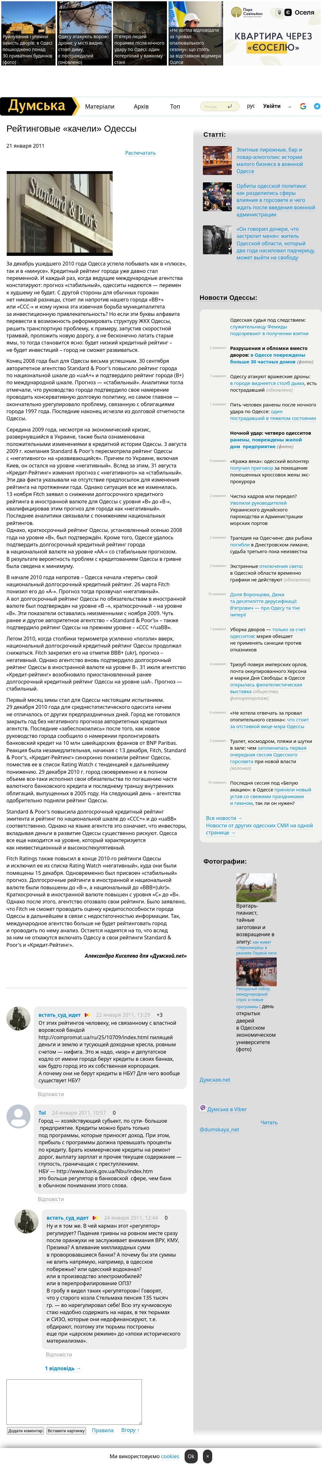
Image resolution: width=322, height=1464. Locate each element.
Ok (191, 1456)
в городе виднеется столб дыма (267, 383)
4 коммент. (218, 664)
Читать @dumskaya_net (239, 1126)
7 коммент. (218, 376)
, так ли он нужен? (274, 803)
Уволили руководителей (258, 503)
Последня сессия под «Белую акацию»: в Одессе (264, 786)
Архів (141, 106)
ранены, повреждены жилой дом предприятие (266, 442)
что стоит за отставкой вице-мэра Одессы (269, 722)
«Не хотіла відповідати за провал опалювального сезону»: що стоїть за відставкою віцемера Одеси (195, 46)
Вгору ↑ (130, 1430)
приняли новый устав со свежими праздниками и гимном (270, 796)
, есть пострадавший (273, 386)
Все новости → (224, 818)
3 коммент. (218, 565)
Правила (103, 1430)
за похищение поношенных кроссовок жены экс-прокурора (270, 474)
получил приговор (252, 468)
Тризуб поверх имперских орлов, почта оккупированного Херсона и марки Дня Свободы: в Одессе (269, 671)
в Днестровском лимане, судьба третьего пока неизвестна (269, 547)
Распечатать (140, 152)
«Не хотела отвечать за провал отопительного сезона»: (266, 716)
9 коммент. (218, 460)
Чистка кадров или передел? (263, 496)
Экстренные (244, 566)
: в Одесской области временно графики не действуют (270, 573)
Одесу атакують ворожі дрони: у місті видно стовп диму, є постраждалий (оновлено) (83, 49)
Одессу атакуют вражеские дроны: (270, 376)
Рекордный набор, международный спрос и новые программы (253, 997)
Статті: (215, 134)
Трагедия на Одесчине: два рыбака (271, 538)
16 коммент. (217, 594)
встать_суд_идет (60, 1014)
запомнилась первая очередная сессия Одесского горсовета (268, 754)
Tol (43, 1112)
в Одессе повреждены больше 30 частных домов (267, 358)
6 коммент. (218, 712)
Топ (175, 106)
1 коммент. (218, 404)
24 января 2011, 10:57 (79, 1112)
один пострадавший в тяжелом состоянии (273, 414)
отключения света (280, 566)
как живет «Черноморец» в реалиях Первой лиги (256, 947)
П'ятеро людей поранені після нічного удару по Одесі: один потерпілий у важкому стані (139, 49)
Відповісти (51, 1094)
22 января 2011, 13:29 (123, 1014)
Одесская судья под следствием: (268, 320)
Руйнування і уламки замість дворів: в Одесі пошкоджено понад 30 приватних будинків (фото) (27, 49)
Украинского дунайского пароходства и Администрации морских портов (266, 516)
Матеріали (100, 106)
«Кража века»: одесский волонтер (269, 461)
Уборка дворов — (251, 629)
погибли (240, 544)
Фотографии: (225, 861)
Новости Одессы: (228, 297)
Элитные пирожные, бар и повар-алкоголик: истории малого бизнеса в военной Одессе (270, 160)
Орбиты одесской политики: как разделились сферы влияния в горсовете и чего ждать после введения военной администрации (276, 200)
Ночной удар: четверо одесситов (270, 433)
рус (251, 105)
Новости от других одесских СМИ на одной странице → (259, 829)
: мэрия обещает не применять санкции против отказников (265, 643)
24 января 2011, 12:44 (131, 1217)
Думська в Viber (227, 1109)
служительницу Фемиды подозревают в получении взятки (269, 329)
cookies (170, 1456)
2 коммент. (218, 347)
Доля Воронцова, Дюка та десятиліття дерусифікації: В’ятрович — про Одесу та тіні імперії (265, 604)
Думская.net (215, 1079)
